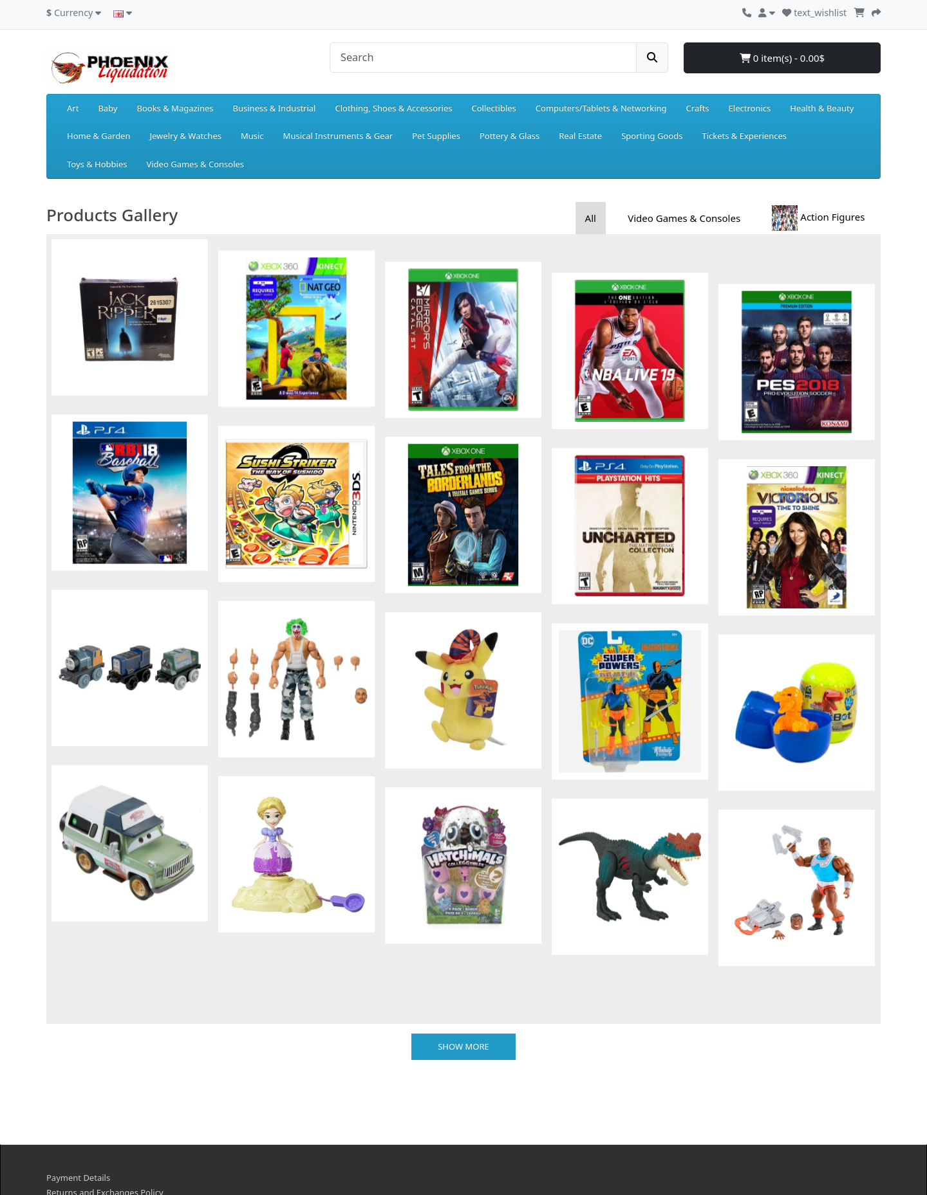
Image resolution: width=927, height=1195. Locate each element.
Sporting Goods (651, 135)
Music (252, 135)
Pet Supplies (436, 135)
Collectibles (493, 108)
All (590, 218)
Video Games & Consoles (195, 164)
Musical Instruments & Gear (338, 135)
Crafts (697, 108)
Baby (107, 108)
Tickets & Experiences (744, 135)
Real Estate (580, 135)
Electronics (750, 108)
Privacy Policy (72, 1115)
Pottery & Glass (509, 135)
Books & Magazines (174, 108)
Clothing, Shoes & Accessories (393, 108)
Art (73, 108)
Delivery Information (86, 1100)
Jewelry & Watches (185, 135)
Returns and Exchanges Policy (105, 1070)
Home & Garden (99, 135)
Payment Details (78, 1055)
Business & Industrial (274, 108)
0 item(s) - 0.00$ (782, 57)
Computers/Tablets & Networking (601, 108)
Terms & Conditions (84, 1130)
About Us (64, 1085)
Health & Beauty (822, 108)
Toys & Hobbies (97, 164)
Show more (463, 923)
